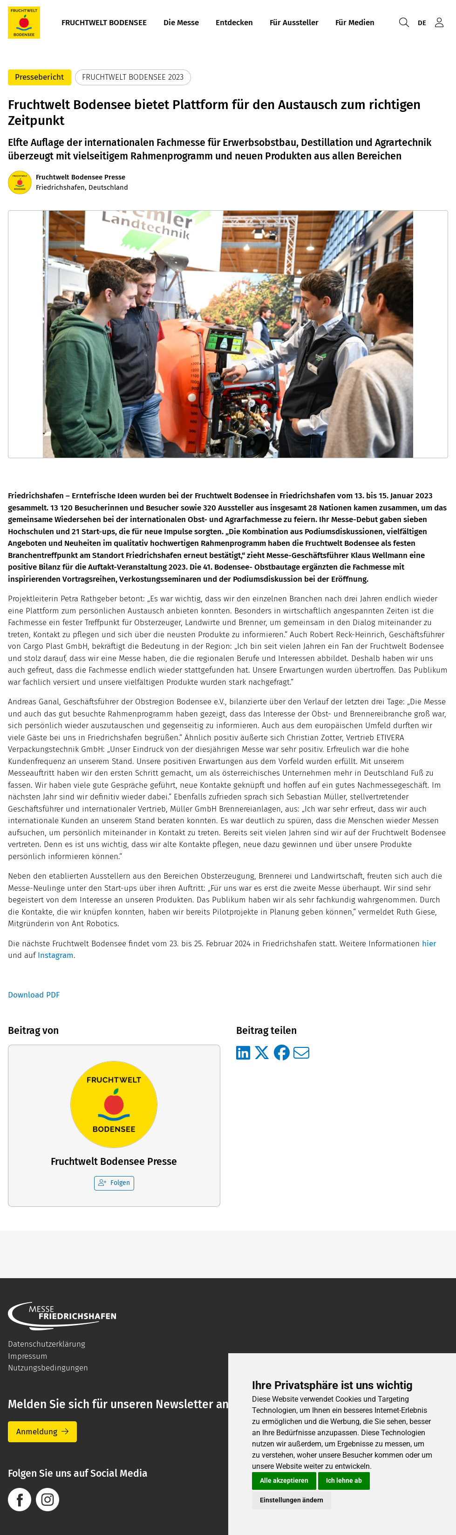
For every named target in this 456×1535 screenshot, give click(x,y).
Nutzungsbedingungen (48, 1368)
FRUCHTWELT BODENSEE (104, 23)
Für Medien (354, 23)
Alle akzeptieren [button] (284, 1480)
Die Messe (181, 23)
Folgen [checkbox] (114, 1183)
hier (430, 944)
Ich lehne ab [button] (344, 1480)
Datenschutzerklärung (46, 1344)
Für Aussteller (294, 23)
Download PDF (34, 995)
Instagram (56, 955)
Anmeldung (36, 1432)
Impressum (28, 1356)
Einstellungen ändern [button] (291, 1500)
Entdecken (234, 23)
